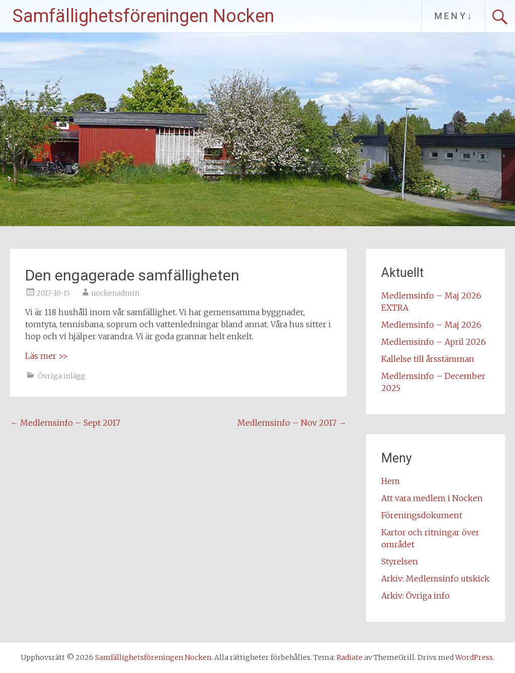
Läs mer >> (46, 356)
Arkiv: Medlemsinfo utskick (435, 578)
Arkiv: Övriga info (415, 596)
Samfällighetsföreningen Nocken (143, 16)
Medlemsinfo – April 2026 (433, 342)
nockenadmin (115, 293)
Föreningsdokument (421, 515)
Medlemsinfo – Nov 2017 (292, 423)
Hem (390, 481)
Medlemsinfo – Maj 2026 (431, 325)
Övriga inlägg (61, 375)
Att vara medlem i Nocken (432, 498)
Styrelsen (399, 561)
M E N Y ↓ (453, 16)
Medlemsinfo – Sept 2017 (65, 423)
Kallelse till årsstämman (427, 359)
